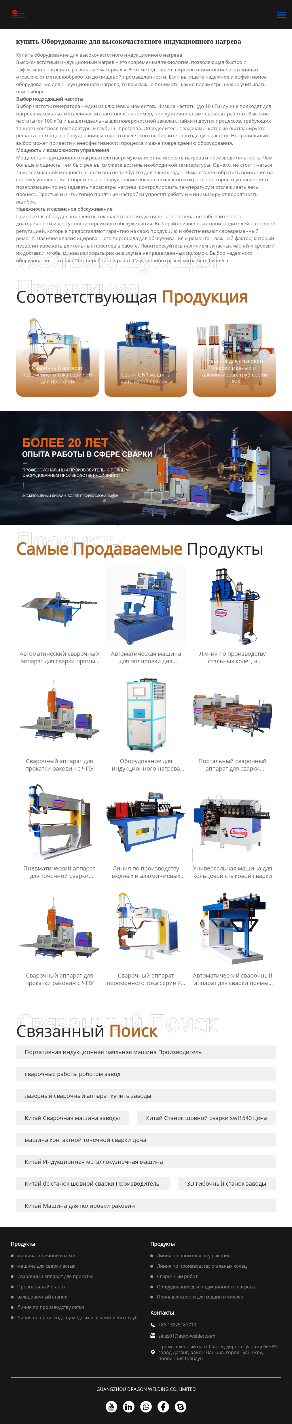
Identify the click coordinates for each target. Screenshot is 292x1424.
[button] (264, 354)
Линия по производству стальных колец (202, 1266)
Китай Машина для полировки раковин (80, 1206)
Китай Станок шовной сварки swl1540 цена (206, 1118)
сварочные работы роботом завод (72, 1074)
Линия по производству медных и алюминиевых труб (77, 1317)
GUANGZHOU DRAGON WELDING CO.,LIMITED (146, 1389)
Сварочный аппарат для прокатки (55, 1276)
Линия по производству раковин (194, 1255)
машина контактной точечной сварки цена (85, 1140)
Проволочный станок (41, 1287)
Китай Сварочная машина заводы (72, 1118)
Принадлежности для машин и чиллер (200, 1297)
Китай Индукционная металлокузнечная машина (94, 1162)
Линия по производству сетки (50, 1307)
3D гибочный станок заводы (226, 1183)
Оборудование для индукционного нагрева (206, 1287)
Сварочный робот (177, 1276)
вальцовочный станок (42, 1297)
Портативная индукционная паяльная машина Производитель (113, 1052)
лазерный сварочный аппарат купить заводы (88, 1096)
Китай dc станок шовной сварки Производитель (92, 1183)
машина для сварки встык (46, 1266)
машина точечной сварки (46, 1255)
